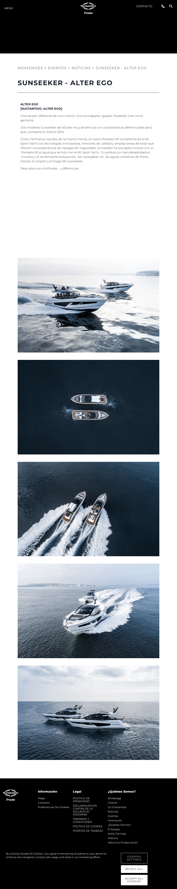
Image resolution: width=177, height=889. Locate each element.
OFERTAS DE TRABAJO (88, 830)
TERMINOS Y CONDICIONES (82, 820)
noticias (113, 811)
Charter (113, 802)
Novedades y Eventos (42, 68)
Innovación (115, 820)
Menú (8, 8)
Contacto (144, 6)
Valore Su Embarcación (123, 842)
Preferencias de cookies (53, 807)
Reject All (134, 869)
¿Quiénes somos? (119, 825)
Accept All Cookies (134, 880)
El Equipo (114, 829)
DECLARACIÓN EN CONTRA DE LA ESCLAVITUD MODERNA (85, 810)
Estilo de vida (117, 833)
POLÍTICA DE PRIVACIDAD (81, 800)
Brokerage (114, 798)
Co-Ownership (117, 807)
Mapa (41, 798)
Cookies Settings (134, 858)
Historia (113, 838)
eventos (113, 816)
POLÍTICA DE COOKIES (87, 826)
